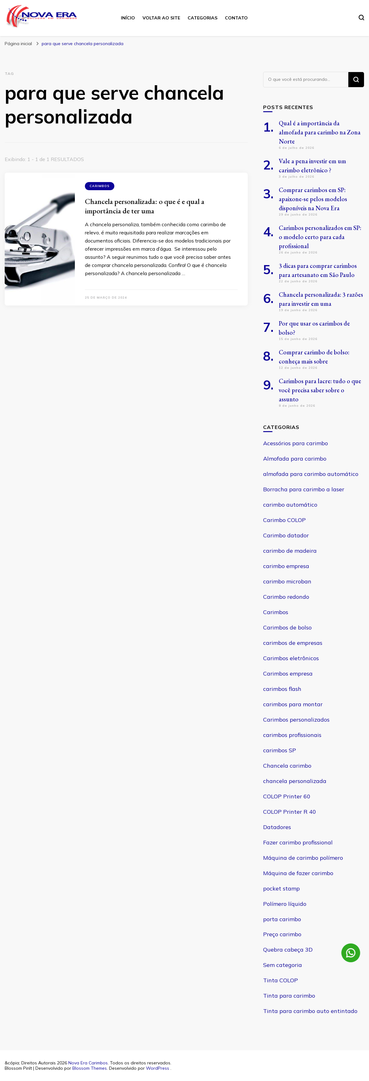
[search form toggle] (361, 17)
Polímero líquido (284, 903)
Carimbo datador (286, 535)
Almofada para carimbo (294, 458)
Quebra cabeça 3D (288, 949)
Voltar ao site (161, 18)
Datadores (277, 827)
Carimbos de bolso (287, 627)
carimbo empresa (286, 566)
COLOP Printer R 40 (289, 811)
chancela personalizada (294, 781)
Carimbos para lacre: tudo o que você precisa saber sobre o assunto (320, 390)
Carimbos (100, 186)
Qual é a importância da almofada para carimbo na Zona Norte (320, 132)
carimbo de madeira (290, 550)
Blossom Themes (89, 1068)
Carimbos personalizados (296, 719)
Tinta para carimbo (289, 995)
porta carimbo (282, 919)
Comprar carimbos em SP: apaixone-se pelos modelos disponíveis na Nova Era (313, 199)
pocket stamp (281, 888)
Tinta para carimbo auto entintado (310, 1011)
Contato (236, 18)
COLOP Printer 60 (286, 796)
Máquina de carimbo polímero (303, 857)
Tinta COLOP (280, 980)
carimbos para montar (293, 704)
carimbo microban (287, 581)
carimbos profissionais (292, 735)
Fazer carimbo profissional (298, 842)
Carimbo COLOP (284, 520)
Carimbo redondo (286, 596)
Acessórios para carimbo (295, 443)
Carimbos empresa (288, 673)
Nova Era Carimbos (88, 1063)
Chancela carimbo (287, 765)
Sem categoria (282, 965)
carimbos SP (279, 750)
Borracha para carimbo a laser (303, 489)
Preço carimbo (282, 934)
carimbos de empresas (292, 642)
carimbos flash (282, 688)
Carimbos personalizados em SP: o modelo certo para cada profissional (320, 237)
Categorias (202, 18)
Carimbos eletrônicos (291, 658)
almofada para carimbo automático (310, 474)
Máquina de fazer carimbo (298, 873)
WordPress (157, 1068)
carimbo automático (290, 504)
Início (128, 18)
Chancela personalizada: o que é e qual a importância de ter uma (144, 206)
